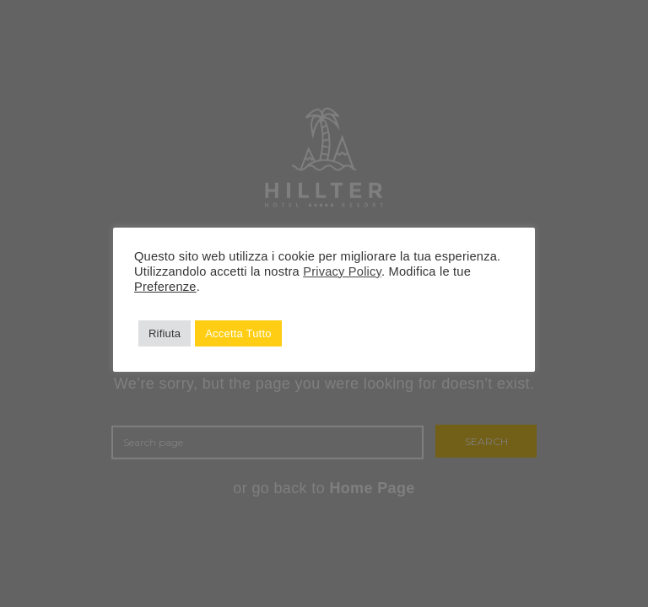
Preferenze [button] (165, 286)
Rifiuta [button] (164, 333)
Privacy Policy (342, 271)
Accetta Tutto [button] (238, 333)
